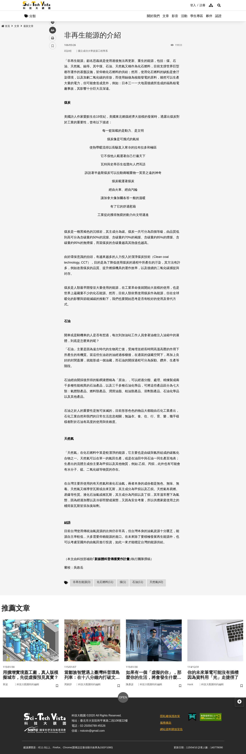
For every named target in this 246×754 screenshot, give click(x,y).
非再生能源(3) (82, 581)
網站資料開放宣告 (171, 729)
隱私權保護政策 (170, 716)
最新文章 (28, 26)
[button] (219, 5)
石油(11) (137, 581)
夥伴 (209, 16)
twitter (52, 75)
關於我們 (153, 16)
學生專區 (196, 16)
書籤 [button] (52, 106)
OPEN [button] (123, 697)
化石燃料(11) (105, 581)
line (51, 83)
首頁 (5, 26)
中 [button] (52, 91)
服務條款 (165, 722)
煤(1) (123, 581)
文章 (166, 16)
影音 (175, 16)
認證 (218, 16)
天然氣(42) (156, 581)
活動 (184, 16)
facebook (52, 67)
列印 (52, 98)
